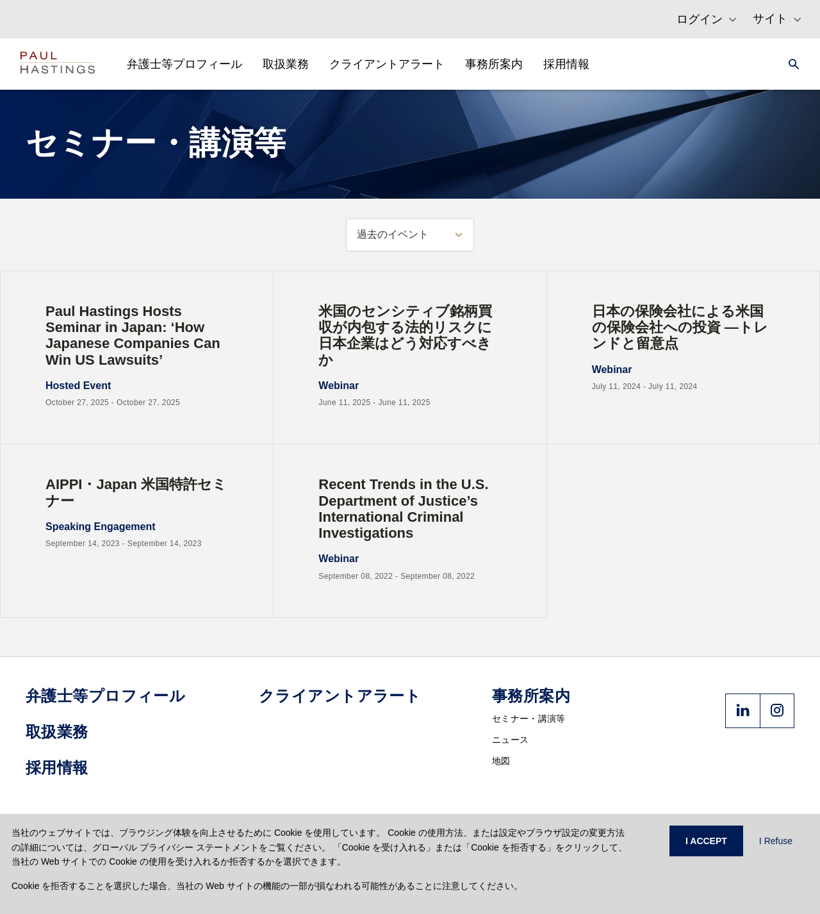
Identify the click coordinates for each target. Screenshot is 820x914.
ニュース (510, 740)
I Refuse (775, 841)
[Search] (790, 64)
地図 (501, 761)
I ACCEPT (706, 841)
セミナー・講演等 (528, 718)
